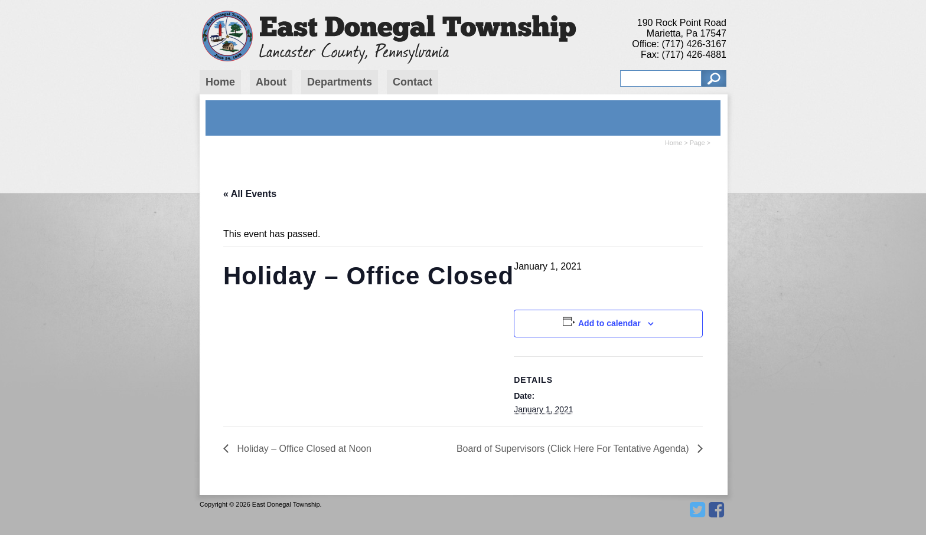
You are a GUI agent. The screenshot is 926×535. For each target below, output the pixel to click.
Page (697, 142)
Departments (339, 82)
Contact (412, 82)
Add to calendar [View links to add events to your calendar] (609, 323)
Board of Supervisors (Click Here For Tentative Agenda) (574, 449)
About (271, 82)
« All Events (249, 194)
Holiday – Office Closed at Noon (302, 449)
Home (220, 82)
